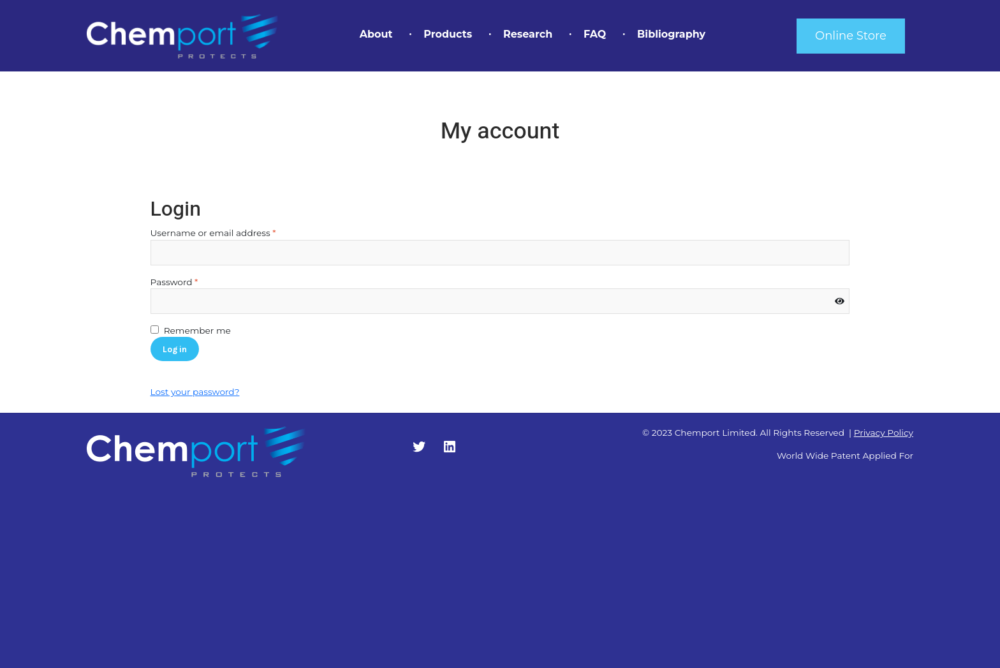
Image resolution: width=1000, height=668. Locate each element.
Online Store (850, 36)
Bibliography (671, 34)
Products (447, 34)
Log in (175, 349)
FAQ (595, 34)
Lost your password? (195, 392)
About (376, 34)
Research (527, 34)
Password (194, 281)
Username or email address (233, 232)
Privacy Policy (883, 432)
